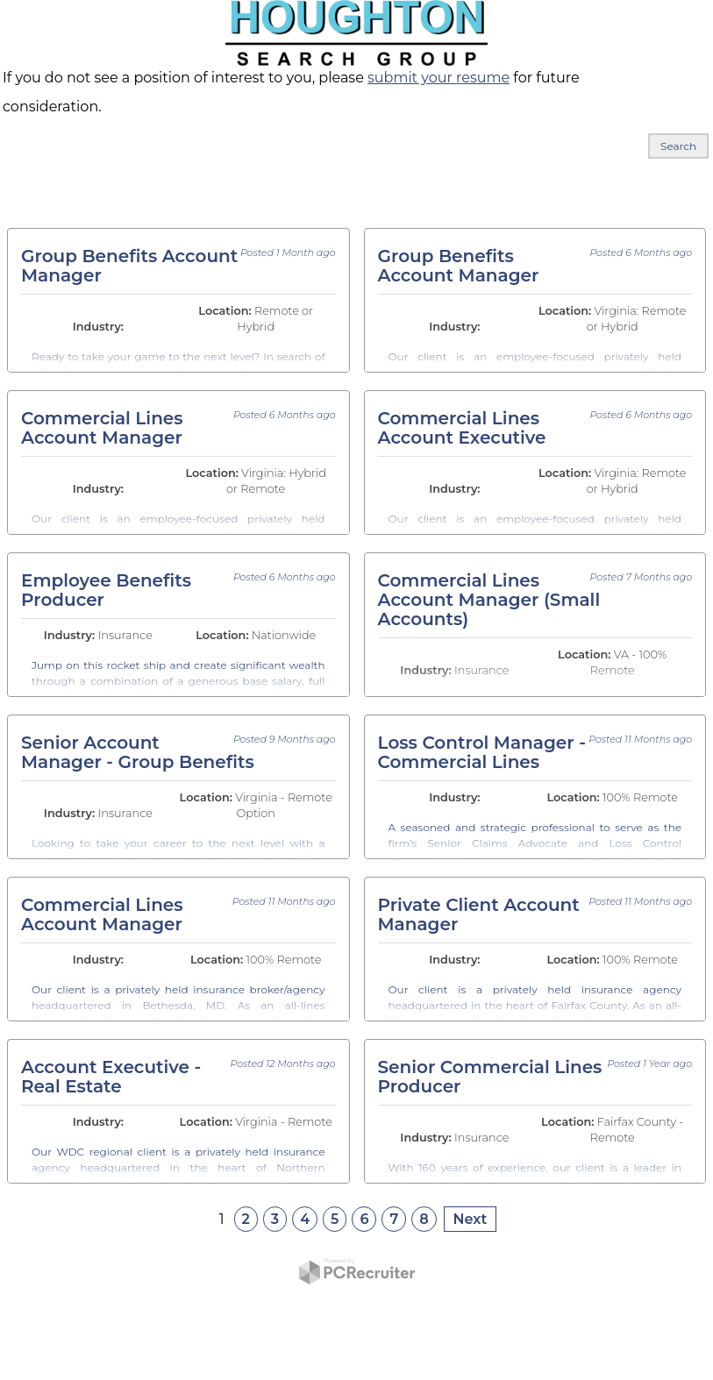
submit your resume (438, 77)
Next (470, 1219)
